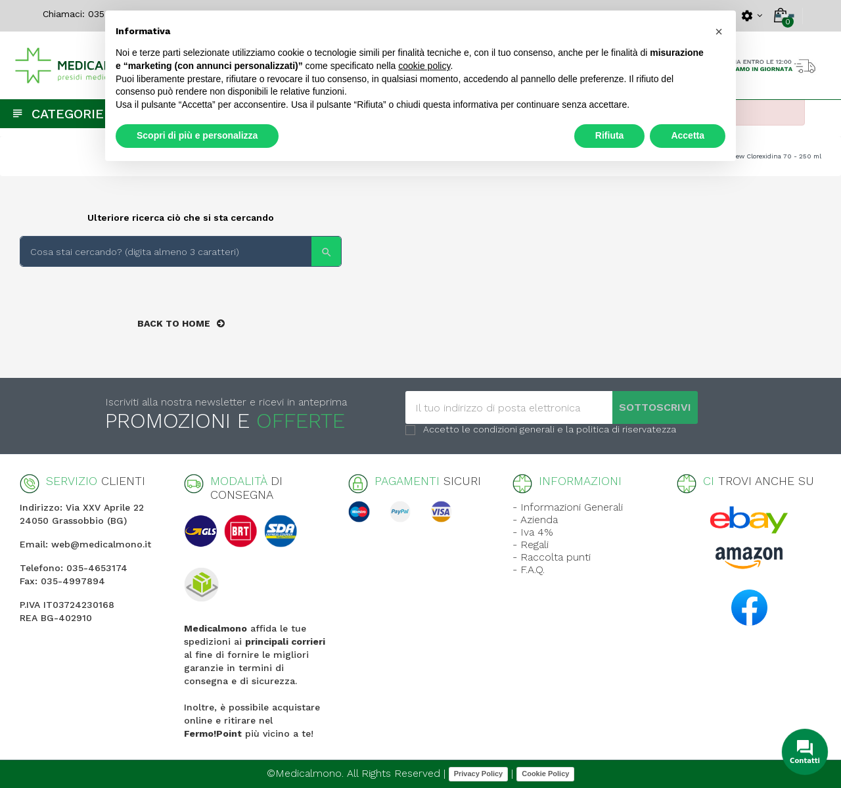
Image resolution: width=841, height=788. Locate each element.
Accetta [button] (687, 135)
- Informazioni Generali (567, 507)
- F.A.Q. (528, 569)
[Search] (180, 251)
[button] (718, 31)
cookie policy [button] (424, 65)
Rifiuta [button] (609, 135)
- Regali (530, 544)
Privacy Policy (478, 773)
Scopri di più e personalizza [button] (197, 135)
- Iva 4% (532, 532)
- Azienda (535, 519)
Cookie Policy (545, 773)
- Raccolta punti (551, 557)
